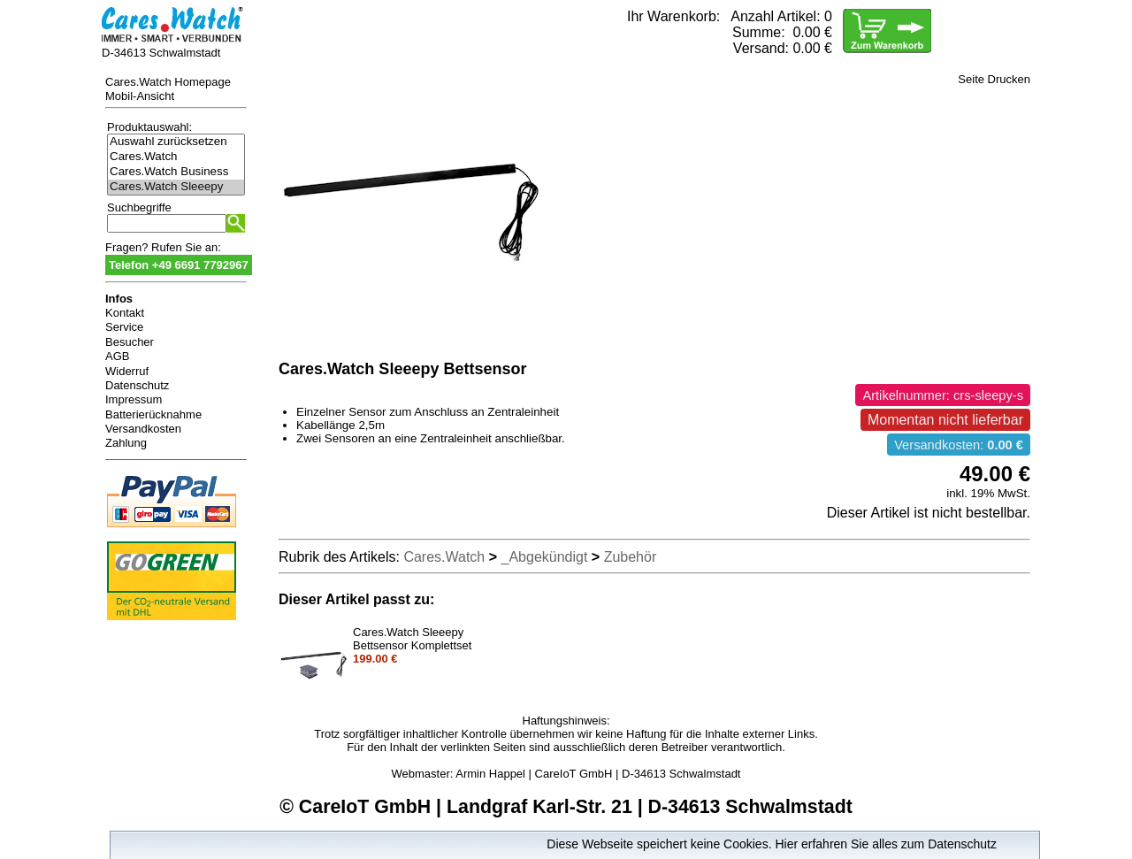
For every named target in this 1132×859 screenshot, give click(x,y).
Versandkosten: (958, 445)
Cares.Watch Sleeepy (176, 187)
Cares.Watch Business (176, 172)
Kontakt (124, 312)
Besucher (129, 342)
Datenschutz (137, 385)
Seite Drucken (994, 79)
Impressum (133, 399)
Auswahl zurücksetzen (176, 142)
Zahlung (126, 442)
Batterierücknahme (153, 414)
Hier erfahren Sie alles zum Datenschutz (886, 844)
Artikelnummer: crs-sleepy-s (942, 395)
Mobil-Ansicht (139, 96)
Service (124, 327)
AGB (117, 356)
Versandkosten (143, 428)
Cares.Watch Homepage (168, 81)
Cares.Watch (176, 157)
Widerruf (127, 371)
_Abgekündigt (544, 556)
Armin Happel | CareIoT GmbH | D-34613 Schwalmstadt (597, 773)
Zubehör (630, 556)
